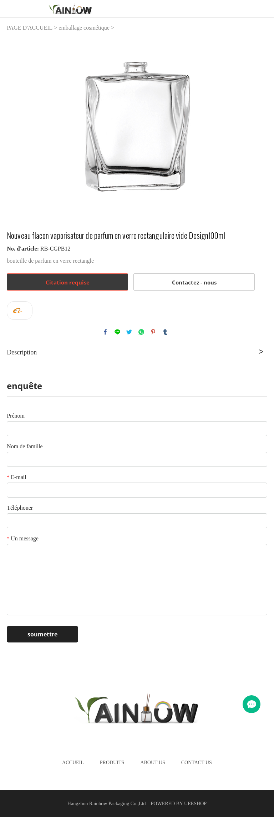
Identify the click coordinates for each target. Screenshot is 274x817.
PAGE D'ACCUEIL (29, 28)
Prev (16, 126)
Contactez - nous (194, 282)
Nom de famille (24, 446)
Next (258, 126)
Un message (23, 538)
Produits (112, 762)
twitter (129, 332)
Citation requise (68, 282)
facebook (105, 332)
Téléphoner (20, 508)
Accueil (73, 762)
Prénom (16, 416)
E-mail (16, 477)
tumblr (165, 332)
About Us (152, 762)
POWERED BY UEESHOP (179, 803)
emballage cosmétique (84, 28)
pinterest (153, 332)
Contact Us (196, 762)
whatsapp (141, 332)
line (117, 332)
